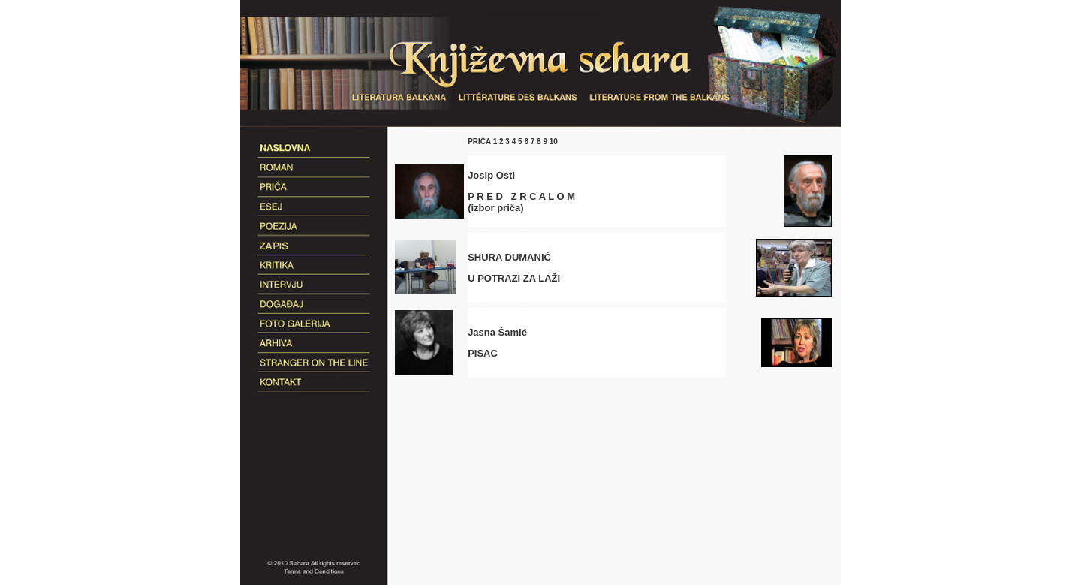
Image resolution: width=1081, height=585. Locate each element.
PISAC (483, 353)
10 (552, 141)
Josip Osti (491, 175)
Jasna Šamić (497, 332)
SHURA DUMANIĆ (509, 257)
